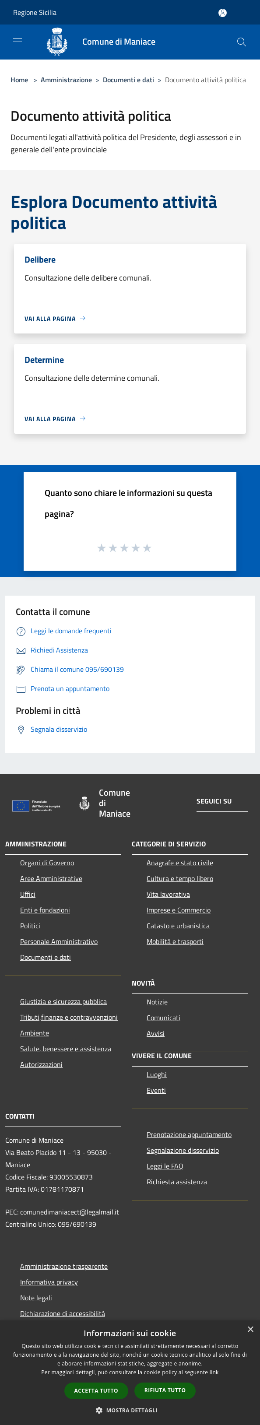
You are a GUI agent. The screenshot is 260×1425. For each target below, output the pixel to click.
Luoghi (157, 1074)
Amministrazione (66, 79)
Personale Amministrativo (59, 941)
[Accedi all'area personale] (223, 13)
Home (19, 79)
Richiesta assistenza (177, 1181)
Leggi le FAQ (165, 1166)
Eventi (156, 1090)
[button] (130, 1410)
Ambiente (34, 1033)
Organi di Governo (47, 862)
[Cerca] (241, 42)
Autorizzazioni (41, 1064)
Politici (30, 925)
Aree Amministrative (51, 878)
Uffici (27, 894)
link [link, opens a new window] (214, 1372)
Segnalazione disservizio (183, 1150)
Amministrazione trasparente (64, 1266)
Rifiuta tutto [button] (165, 1390)
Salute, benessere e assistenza (65, 1048)
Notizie (157, 1002)
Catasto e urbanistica (178, 925)
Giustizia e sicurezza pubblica (63, 1001)
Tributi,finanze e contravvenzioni (69, 1017)
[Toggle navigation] (17, 41)
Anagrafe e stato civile (180, 862)
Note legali (36, 1297)
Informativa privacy (49, 1282)
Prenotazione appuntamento (189, 1134)
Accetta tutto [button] (96, 1390)
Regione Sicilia (34, 12)
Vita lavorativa (168, 894)
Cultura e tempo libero (180, 878)
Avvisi (156, 1033)
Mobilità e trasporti (175, 941)
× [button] (250, 1330)
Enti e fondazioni (45, 910)
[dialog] (130, 1372)
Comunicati (163, 1017)
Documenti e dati (128, 79)
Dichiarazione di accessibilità (62, 1313)
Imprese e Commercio (179, 910)
